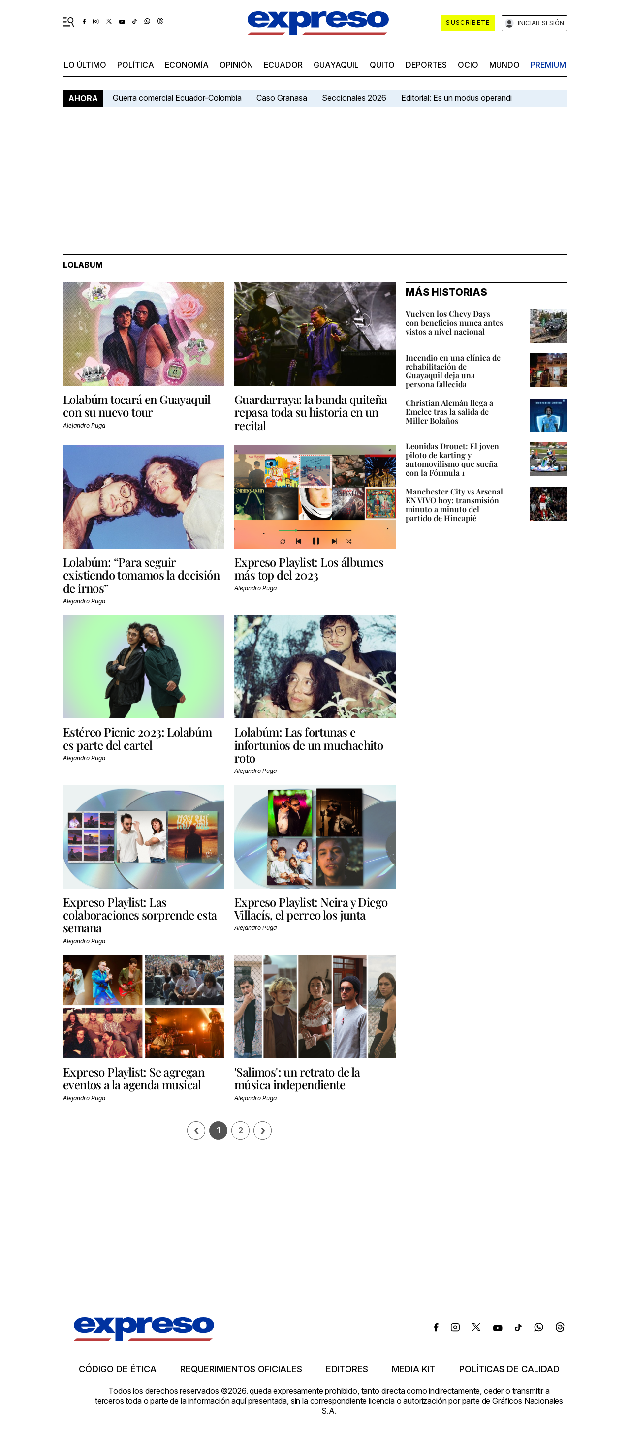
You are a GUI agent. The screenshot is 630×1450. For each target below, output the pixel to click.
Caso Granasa (281, 98)
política (135, 65)
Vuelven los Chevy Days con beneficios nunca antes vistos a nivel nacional (454, 323)
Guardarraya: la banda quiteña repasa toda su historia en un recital (310, 412)
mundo (504, 65)
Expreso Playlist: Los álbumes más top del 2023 (309, 568)
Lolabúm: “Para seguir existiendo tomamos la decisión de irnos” (141, 575)
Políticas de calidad (509, 1369)
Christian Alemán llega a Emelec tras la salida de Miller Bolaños (449, 412)
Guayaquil (336, 65)
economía (187, 65)
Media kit (414, 1369)
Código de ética (118, 1369)
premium (548, 65)
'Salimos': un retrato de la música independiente (297, 1078)
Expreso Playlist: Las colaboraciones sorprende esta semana (140, 915)
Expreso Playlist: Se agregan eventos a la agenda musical (133, 1078)
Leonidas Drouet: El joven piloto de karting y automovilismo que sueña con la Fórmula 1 (452, 459)
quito (382, 65)
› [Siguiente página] (262, 1130)
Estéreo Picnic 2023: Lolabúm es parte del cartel (137, 738)
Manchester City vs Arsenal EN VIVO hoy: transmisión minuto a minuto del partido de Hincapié (454, 504)
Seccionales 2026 (354, 98)
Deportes (426, 65)
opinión (236, 65)
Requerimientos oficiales (241, 1369)
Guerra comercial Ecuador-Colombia (177, 98)
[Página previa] (196, 1130)
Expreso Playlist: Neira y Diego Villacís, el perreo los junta (310, 908)
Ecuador (283, 65)
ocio (468, 65)
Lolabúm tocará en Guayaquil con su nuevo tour (137, 405)
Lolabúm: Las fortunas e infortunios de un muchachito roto (308, 745)
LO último (85, 65)
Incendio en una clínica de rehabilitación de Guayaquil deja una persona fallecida (453, 370)
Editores (347, 1369)
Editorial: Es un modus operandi (456, 98)
